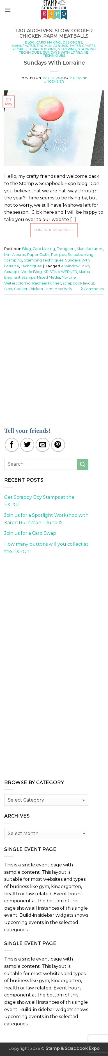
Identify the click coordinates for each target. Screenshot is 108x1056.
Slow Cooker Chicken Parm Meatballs (38, 289)
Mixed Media (48, 277)
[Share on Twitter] (27, 445)
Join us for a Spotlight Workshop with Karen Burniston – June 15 (46, 519)
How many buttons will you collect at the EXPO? (46, 547)
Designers (72, 42)
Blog (30, 42)
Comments (92, 289)
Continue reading (54, 230)
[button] (7, 10)
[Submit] (82, 464)
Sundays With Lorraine (65, 52)
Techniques (54, 56)
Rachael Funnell (46, 283)
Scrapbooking (42, 49)
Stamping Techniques (43, 260)
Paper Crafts (83, 46)
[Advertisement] (54, 357)
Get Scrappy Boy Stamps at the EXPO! (39, 501)
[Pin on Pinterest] (58, 445)
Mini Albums (56, 46)
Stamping (67, 49)
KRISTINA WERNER (60, 272)
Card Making (48, 42)
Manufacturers (27, 46)
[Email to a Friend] (43, 445)
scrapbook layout (78, 283)
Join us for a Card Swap (30, 533)
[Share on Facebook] (12, 445)
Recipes (19, 49)
